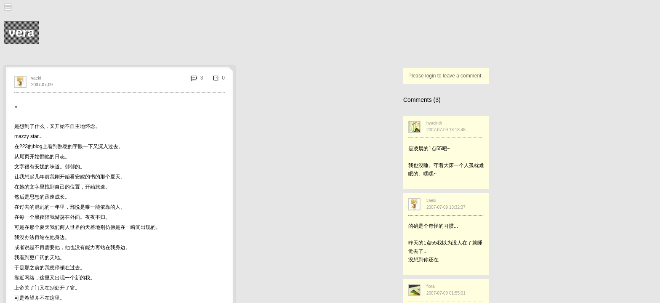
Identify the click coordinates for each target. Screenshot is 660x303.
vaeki (36, 78)
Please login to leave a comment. (445, 76)
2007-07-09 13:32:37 (446, 207)
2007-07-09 (42, 84)
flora (430, 286)
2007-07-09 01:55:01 (446, 293)
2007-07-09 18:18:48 (446, 130)
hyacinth (434, 123)
